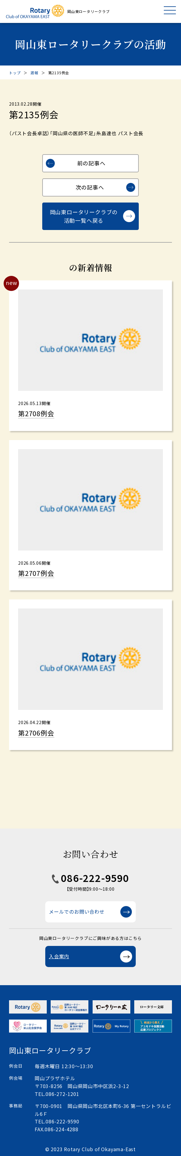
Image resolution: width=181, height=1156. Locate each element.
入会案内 (59, 956)
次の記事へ (90, 187)
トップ (15, 72)
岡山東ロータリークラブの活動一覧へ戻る (84, 216)
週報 (34, 72)
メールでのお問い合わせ (77, 911)
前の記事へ (91, 163)
